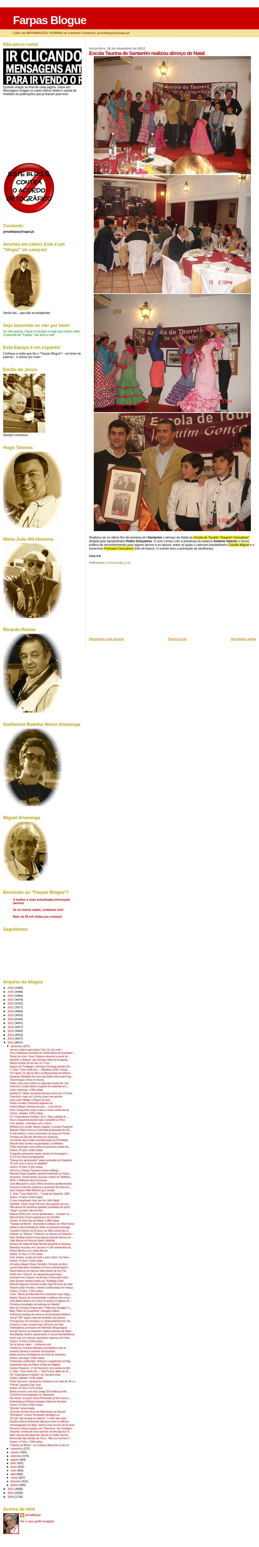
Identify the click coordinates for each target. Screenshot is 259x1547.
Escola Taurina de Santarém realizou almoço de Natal (40, 1331)
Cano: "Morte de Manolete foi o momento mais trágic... (41, 1294)
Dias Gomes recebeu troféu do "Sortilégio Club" (37, 1281)
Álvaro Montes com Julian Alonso (29, 1250)
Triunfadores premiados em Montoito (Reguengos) (38, 1327)
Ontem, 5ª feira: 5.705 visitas (26, 1254)
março (15, 1477)
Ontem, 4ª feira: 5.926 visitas (26, 1197)
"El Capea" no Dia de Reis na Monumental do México (40, 1073)
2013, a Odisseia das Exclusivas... (29, 1180)
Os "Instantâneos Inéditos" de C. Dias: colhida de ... (39, 1116)
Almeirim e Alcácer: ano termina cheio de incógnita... (40, 1059)
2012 (11, 1042)
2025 (11, 991)
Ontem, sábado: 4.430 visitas (26, 1378)
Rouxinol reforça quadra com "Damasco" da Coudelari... (42, 1428)
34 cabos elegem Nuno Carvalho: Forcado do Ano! (39, 1264)
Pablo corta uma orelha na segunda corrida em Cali (39, 1083)
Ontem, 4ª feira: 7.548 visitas (26, 1441)
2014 (11, 1034)
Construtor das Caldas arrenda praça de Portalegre (39, 1140)
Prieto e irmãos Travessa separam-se (31, 1103)
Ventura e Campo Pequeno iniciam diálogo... (35, 1170)
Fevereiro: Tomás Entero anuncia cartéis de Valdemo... (41, 1177)
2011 (11, 1488)
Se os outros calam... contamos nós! (30, 1344)
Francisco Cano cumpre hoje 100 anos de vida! (37, 1324)
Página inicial (177, 639)
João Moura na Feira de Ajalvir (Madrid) (32, 1240)
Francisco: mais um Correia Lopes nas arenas (36, 1096)
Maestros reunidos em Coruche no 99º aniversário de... (41, 1247)
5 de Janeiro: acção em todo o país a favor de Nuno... (40, 1257)
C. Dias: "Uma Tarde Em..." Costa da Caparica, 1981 (40, 1193)
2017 (11, 1023)
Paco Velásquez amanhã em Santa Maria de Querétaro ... (43, 1053)
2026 (11, 987)
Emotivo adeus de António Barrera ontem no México (39, 1421)
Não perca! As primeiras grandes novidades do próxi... (41, 1207)
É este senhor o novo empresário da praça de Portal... (40, 1133)
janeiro (15, 1484)
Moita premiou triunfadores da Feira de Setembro (38, 1354)
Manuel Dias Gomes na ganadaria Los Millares (36, 1143)
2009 (11, 1496)
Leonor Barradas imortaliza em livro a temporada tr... (40, 1267)
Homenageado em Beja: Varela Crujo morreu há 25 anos (42, 1425)
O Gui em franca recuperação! (27, 1157)
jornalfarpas (33, 1515)
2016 (11, 1026)
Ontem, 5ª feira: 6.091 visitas (26, 1167)
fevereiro (16, 1481)
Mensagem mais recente (106, 639)
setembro (17, 1455)
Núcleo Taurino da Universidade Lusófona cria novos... (41, 1297)
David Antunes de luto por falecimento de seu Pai (38, 1271)
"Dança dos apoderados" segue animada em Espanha (41, 1160)
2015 (11, 1030)
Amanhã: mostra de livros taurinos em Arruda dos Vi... (40, 1431)
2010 (11, 1492)
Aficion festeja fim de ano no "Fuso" (30, 1063)
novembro (17, 1448)
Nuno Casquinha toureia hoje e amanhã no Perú (37, 1120)
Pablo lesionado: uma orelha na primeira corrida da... (40, 1146)
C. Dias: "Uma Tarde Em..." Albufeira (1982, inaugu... (40, 1069)
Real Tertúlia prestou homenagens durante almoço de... (41, 1237)
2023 (11, 999)
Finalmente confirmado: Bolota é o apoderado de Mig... (41, 1361)
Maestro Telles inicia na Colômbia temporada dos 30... (41, 1130)
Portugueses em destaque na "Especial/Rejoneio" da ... (41, 1321)
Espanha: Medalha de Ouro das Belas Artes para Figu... (42, 1076)
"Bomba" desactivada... (23, 1408)
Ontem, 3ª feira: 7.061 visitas (26, 1291)
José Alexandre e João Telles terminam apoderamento (41, 1183)
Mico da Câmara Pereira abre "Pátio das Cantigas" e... (41, 1307)
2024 (11, 995)
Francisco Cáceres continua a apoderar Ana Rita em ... (41, 1187)
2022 (11, 1003)
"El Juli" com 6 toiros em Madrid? (28, 1163)
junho (14, 1466)
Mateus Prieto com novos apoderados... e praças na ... (41, 1214)
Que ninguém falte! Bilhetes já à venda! (32, 1190)
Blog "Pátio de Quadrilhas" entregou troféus (34, 1311)
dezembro (17, 1046)
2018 (11, 1019)
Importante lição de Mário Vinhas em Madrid (35, 1364)
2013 (11, 1038)
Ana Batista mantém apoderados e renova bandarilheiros (42, 1334)
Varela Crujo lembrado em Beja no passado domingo (40, 1227)
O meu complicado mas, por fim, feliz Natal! (34, 1200)
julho (14, 1463)
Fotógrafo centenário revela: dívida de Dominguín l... (40, 1153)
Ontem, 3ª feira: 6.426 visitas (26, 1260)
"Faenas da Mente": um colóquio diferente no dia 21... (40, 1445)
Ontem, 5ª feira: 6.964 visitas (26, 1404)
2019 (11, 1015)
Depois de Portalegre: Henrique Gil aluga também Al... (41, 1066)
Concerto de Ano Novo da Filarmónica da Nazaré (38, 1411)
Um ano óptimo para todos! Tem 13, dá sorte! (35, 1049)
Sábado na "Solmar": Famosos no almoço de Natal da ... (42, 1234)
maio (14, 1470)
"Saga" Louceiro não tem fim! (26, 1210)
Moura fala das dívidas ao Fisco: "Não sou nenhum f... (41, 1438)
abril (13, 1474)
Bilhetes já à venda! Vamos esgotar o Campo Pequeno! (41, 1126)
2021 (11, 1007)
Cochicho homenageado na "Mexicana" (32, 1394)
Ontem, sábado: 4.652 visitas (26, 1113)
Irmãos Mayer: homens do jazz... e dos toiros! (36, 1106)
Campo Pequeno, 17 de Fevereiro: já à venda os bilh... (41, 1368)
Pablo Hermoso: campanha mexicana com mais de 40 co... (43, 1381)
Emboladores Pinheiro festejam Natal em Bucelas (38, 1401)
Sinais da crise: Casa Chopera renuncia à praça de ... (40, 1056)
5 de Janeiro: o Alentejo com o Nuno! (31, 1123)
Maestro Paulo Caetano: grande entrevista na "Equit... (40, 1173)
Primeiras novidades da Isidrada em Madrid (34, 1304)
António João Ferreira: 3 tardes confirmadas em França (41, 1287)
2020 (11, 1011)
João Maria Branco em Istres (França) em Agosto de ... (41, 1301)
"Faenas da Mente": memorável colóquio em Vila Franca (42, 1223)
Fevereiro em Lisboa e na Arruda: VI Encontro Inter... (40, 1277)
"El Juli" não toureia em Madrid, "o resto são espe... (39, 1418)
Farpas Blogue (49, 20)
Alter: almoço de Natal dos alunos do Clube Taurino (39, 1435)
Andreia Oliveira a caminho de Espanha (32, 1351)
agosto (15, 1459)
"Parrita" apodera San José (25, 1385)
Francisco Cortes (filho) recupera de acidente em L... (40, 1086)
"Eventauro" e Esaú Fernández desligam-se (35, 1415)
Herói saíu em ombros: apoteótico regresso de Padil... (40, 1337)
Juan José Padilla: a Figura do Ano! (30, 1100)
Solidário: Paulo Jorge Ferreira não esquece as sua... (40, 1204)
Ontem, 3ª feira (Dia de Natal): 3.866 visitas (34, 1220)
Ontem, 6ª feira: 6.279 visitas (26, 1388)
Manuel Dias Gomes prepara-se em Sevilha (35, 1217)
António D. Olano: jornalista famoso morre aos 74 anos (41, 1093)
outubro (15, 1452)
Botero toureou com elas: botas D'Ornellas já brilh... (39, 1391)
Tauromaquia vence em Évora (27, 1079)
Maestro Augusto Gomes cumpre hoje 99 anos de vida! (41, 1284)
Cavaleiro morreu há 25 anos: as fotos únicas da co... (40, 1230)
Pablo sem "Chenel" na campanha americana (36, 1274)
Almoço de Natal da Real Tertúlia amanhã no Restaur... (41, 1244)
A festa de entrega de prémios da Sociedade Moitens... (41, 1314)
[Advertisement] (126, 602)
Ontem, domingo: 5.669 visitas (27, 1358)
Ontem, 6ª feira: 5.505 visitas (26, 1150)
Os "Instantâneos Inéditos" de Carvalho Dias (35, 1374)
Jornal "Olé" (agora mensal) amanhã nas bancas (37, 1317)
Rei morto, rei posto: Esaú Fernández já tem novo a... (40, 1398)
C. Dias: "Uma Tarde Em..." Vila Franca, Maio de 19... (40, 1371)
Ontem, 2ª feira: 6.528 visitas (26, 1341)
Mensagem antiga (243, 639)
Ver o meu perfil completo (37, 1521)
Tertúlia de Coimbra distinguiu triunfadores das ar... (39, 1348)
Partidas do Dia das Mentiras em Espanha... (35, 1137)
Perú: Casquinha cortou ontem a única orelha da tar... (40, 1110)
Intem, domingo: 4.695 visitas (26, 1090)
